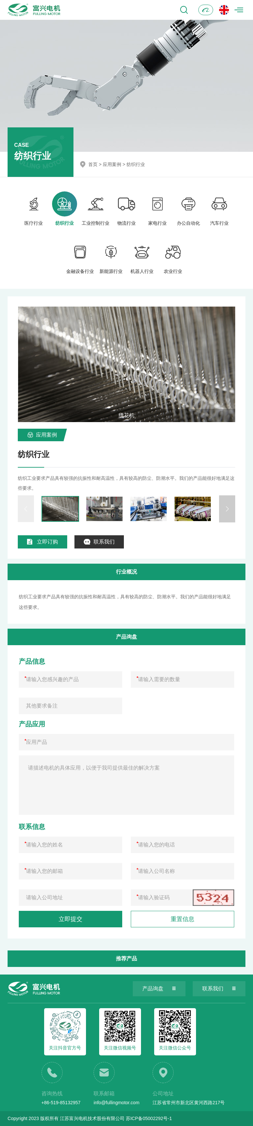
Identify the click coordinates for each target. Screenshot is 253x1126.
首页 (93, 164)
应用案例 (112, 164)
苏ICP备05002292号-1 (149, 1118)
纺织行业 (135, 164)
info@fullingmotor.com (116, 1102)
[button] (227, 508)
